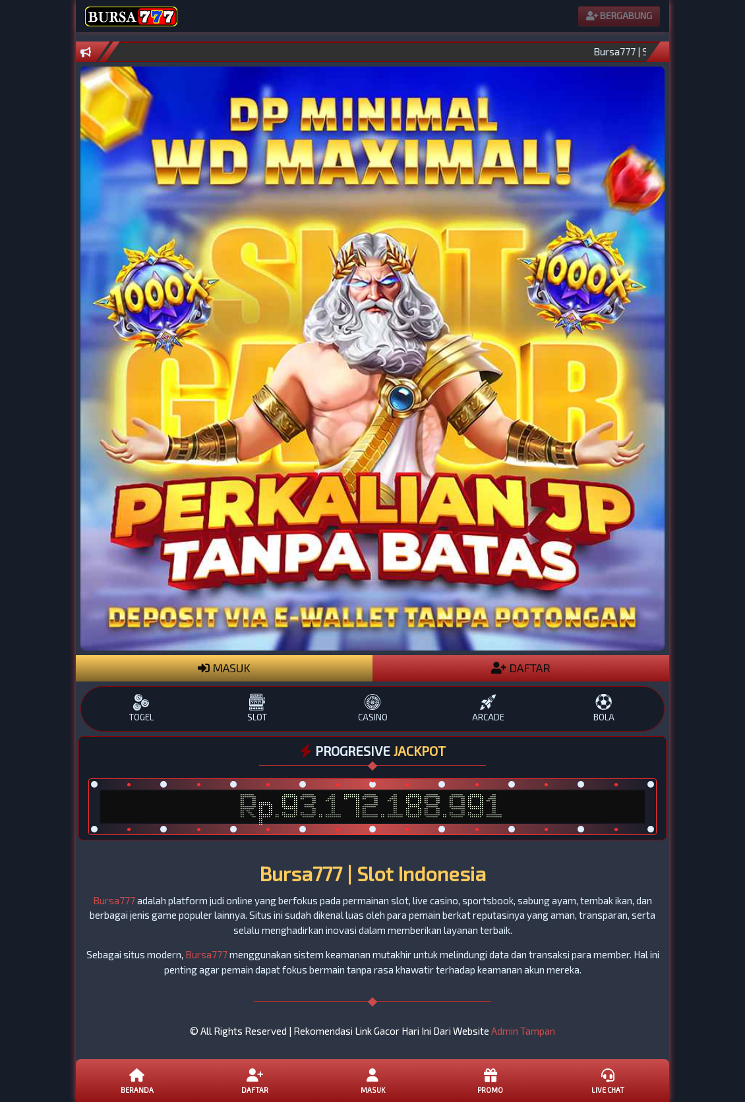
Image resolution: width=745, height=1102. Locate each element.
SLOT (256, 708)
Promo (490, 1080)
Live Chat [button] (608, 1080)
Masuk (372, 1080)
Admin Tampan (523, 1031)
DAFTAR (521, 667)
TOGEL (141, 708)
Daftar (254, 1080)
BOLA (603, 708)
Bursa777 (114, 900)
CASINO (372, 708)
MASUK (224, 667)
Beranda (137, 1080)
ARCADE (488, 708)
